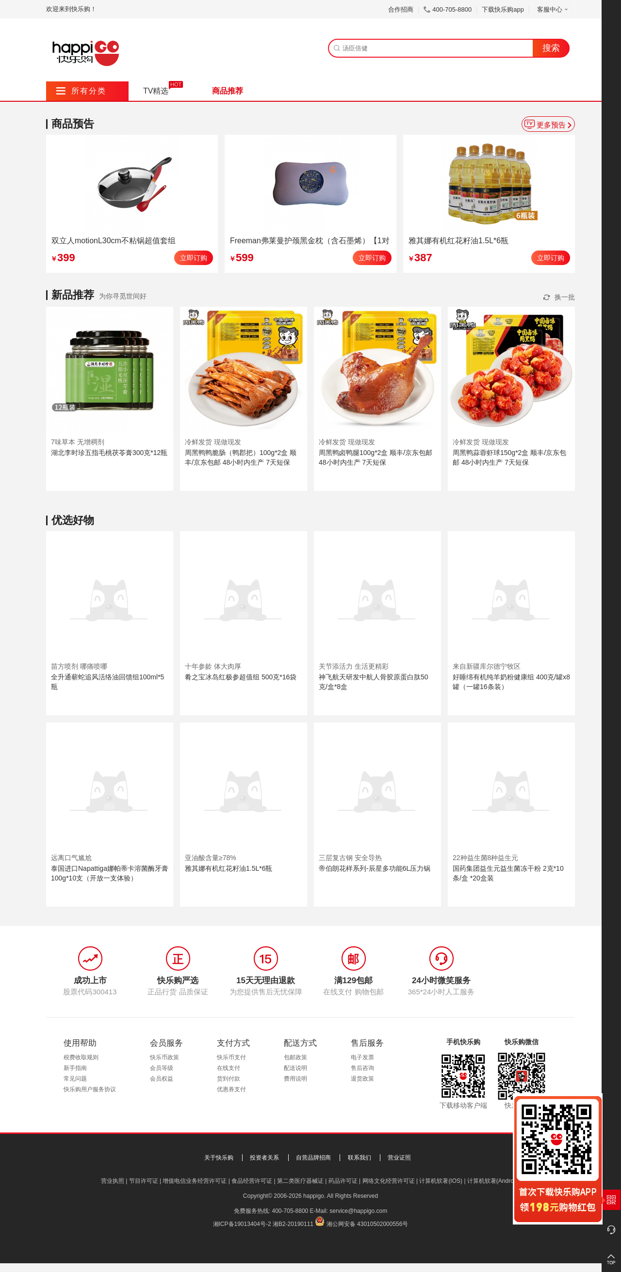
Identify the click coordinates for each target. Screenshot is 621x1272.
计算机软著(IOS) (440, 1181)
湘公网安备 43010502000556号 (368, 1224)
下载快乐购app (503, 9)
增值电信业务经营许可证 (195, 1181)
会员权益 (161, 1078)
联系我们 (359, 1157)
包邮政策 (295, 1057)
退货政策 (362, 1078)
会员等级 (161, 1068)
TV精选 (155, 91)
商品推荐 (227, 91)
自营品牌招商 (313, 1157)
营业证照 (399, 1157)
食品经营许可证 (251, 1181)
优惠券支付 (231, 1089)
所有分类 (81, 91)
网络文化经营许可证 (388, 1181)
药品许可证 (343, 1181)
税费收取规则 (81, 1057)
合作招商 (400, 9)
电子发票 (362, 1057)
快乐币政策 (164, 1057)
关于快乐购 (218, 1157)
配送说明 (295, 1068)
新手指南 (75, 1068)
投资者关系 (264, 1157)
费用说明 (295, 1078)
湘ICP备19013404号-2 (242, 1224)
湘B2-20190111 (293, 1224)
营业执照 (112, 1181)
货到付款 (228, 1078)
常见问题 (75, 1078)
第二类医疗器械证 (300, 1181)
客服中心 (553, 9)
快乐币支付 (231, 1057)
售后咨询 (362, 1068)
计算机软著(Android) (493, 1181)
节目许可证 (143, 1181)
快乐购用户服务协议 (90, 1089)
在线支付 (228, 1068)
